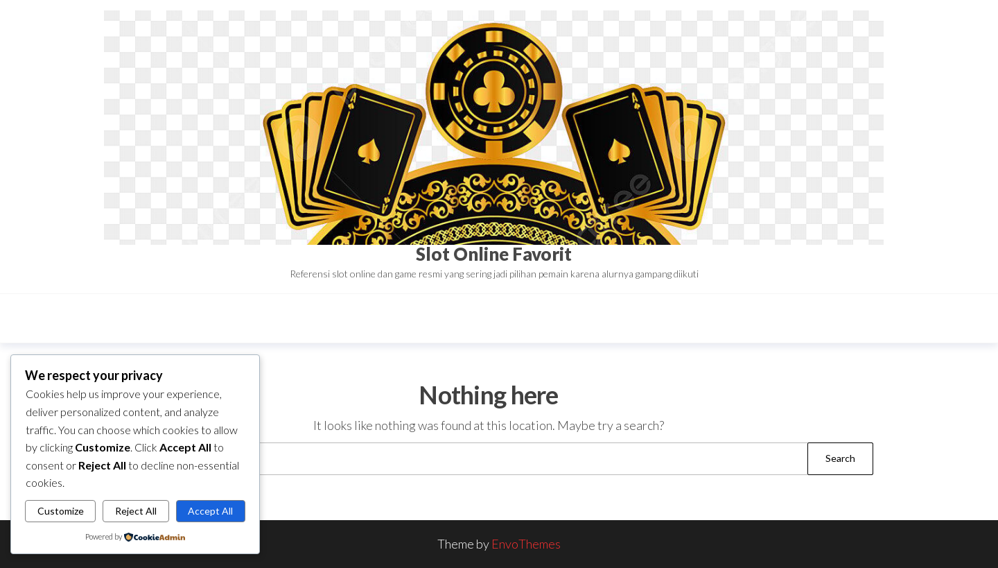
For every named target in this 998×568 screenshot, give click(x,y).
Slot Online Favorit (494, 254)
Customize (60, 511)
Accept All (210, 511)
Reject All (136, 511)
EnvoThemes (526, 543)
